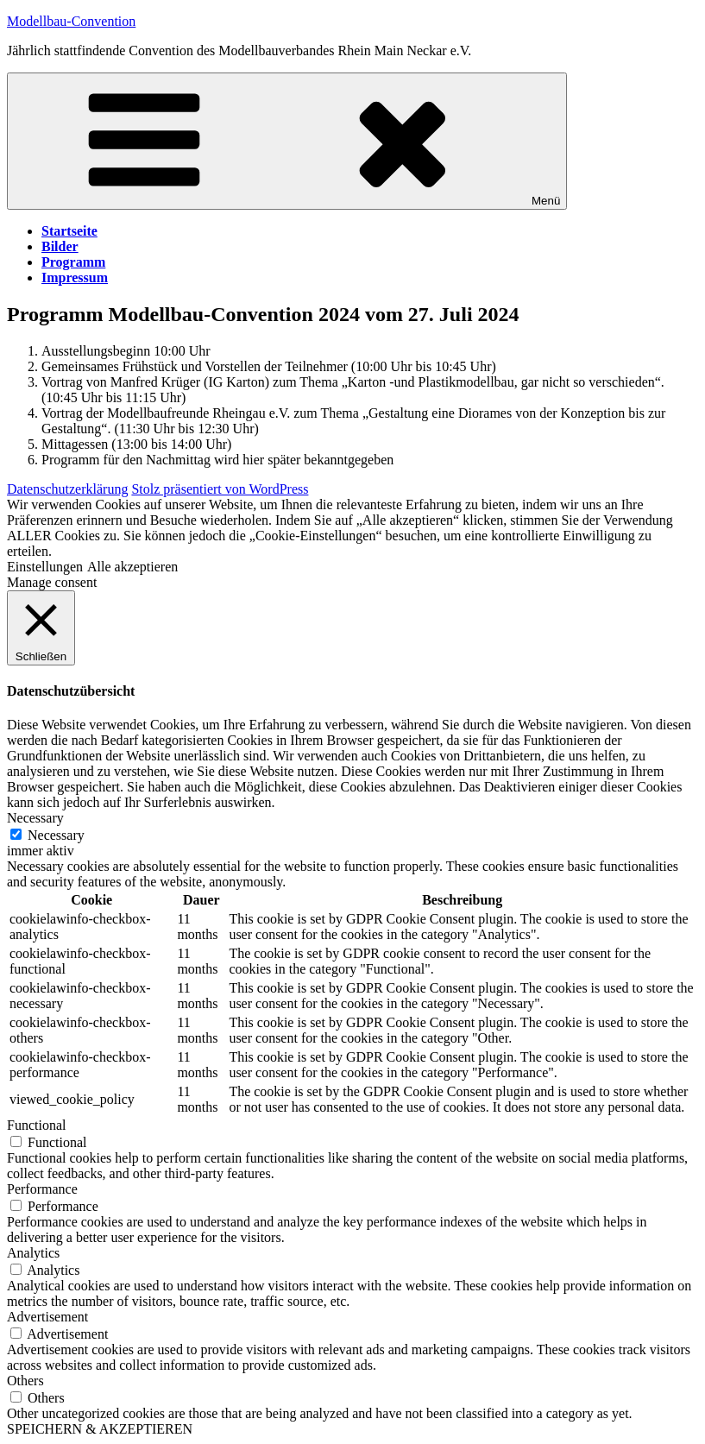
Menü (287, 141)
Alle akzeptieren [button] (132, 566)
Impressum (74, 277)
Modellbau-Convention (71, 21)
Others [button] (25, 1380)
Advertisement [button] (47, 1316)
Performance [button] (42, 1189)
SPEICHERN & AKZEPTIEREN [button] (99, 1429)
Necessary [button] (35, 817)
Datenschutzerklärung (67, 489)
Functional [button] (36, 1125)
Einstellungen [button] (45, 566)
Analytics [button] (33, 1252)
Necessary (56, 835)
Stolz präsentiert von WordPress (219, 489)
